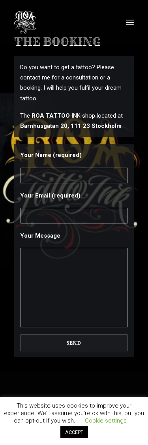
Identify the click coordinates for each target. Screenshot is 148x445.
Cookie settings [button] (106, 420)
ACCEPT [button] (74, 432)
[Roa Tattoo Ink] (25, 22)
